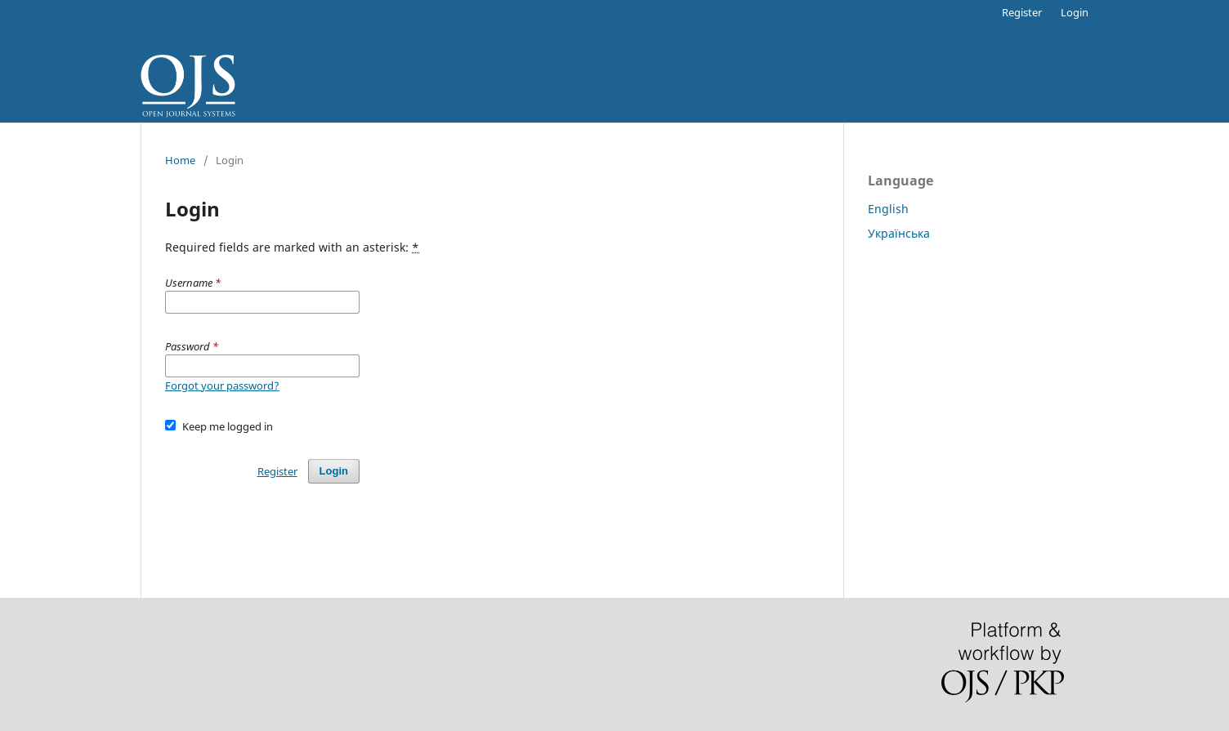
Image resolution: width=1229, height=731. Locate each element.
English (888, 208)
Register (1022, 12)
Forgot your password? (222, 385)
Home (180, 160)
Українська (899, 233)
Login (1074, 12)
